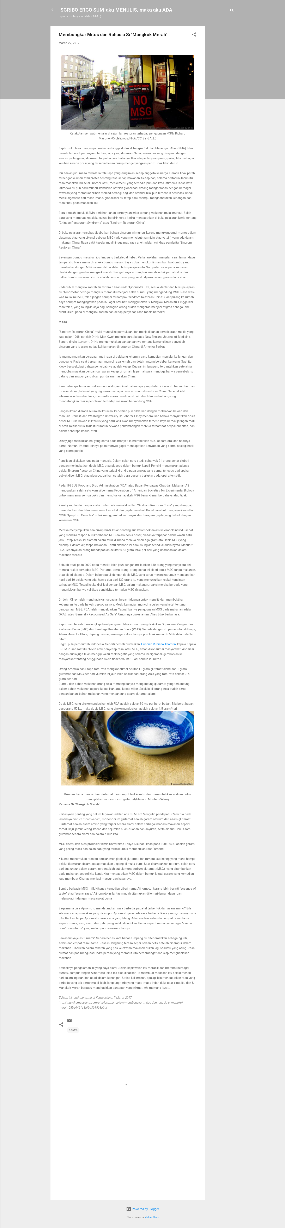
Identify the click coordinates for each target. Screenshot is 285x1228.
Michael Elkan (152, 1217)
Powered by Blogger (142, 1209)
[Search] (232, 11)
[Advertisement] (221, 88)
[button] (194, 35)
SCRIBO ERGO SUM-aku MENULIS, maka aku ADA (116, 10)
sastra (73, 1030)
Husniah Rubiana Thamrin (158, 644)
